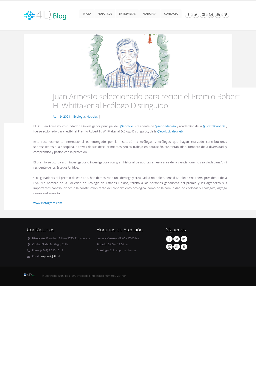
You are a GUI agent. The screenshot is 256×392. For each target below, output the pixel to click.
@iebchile (126, 126)
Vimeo (225, 14)
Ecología (79, 116)
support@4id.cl (50, 256)
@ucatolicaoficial (214, 126)
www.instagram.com (47, 203)
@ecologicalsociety (170, 131)
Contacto (171, 13)
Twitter (196, 14)
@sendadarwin (165, 126)
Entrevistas (127, 13)
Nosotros (105, 13)
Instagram (211, 14)
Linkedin (203, 14)
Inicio (86, 13)
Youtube (218, 14)
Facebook (188, 14)
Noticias (150, 13)
